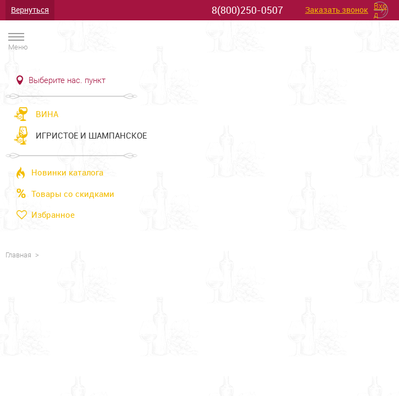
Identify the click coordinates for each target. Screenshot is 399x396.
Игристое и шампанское (91, 135)
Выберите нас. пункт (67, 80)
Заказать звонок (336, 10)
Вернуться (30, 9)
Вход (380, 10)
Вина (47, 113)
